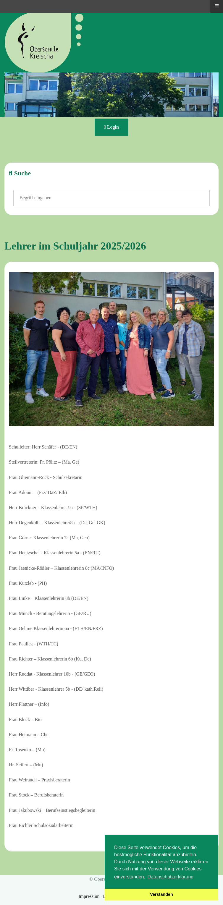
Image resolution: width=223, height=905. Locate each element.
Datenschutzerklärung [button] (171, 876)
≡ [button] (216, 5)
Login (111, 126)
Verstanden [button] (161, 894)
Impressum (89, 896)
